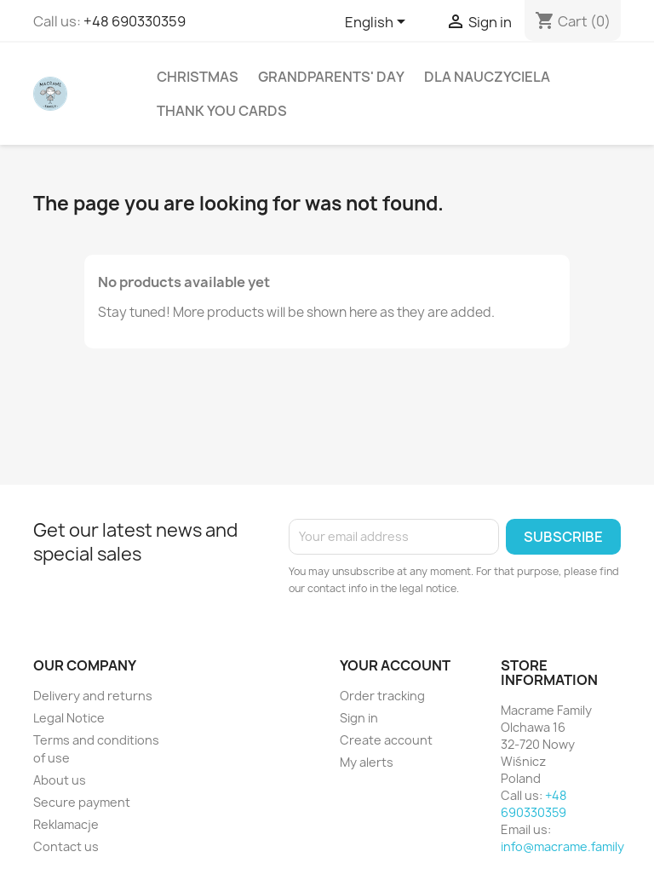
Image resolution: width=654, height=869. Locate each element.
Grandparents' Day (331, 76)
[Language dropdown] (378, 23)
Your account (395, 665)
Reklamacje (66, 824)
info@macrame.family (562, 846)
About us (59, 780)
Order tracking (382, 696)
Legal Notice (69, 718)
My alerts (366, 762)
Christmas (197, 76)
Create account (386, 740)
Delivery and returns (92, 696)
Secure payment (81, 802)
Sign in (359, 718)
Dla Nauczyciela (487, 76)
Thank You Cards (222, 110)
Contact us (66, 846)
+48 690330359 (134, 21)
